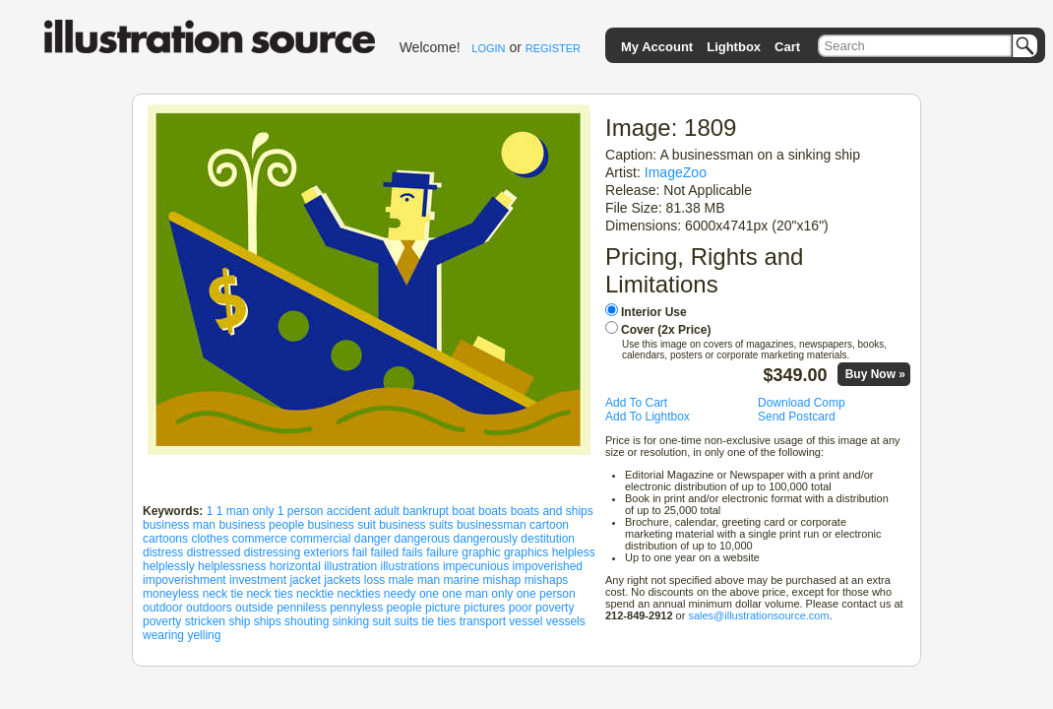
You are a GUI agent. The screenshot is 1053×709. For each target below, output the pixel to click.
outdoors (209, 607)
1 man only (246, 511)
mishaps (547, 580)
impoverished (548, 566)
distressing (272, 552)
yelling (203, 635)
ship (239, 621)
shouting (306, 621)
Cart (787, 46)
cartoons (165, 539)
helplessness (232, 566)
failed (384, 552)
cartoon (549, 525)
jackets (342, 580)
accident (349, 511)
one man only (477, 594)
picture (443, 607)
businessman (491, 525)
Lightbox (734, 46)
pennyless (356, 607)
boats (492, 511)
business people (261, 525)
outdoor (163, 607)
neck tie (223, 594)
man (428, 580)
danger (372, 539)
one (429, 594)
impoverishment (184, 580)
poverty (554, 607)
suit (382, 621)
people (404, 607)
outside (254, 607)
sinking (351, 621)
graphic (481, 552)
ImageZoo (676, 172)
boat (463, 511)
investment (257, 580)
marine (462, 580)
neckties (358, 594)
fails (413, 552)
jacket (304, 580)
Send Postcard (797, 416)
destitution (548, 539)
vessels (566, 621)
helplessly (169, 566)
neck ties (269, 594)
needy (400, 594)
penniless (302, 607)
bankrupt (426, 511)
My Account (657, 46)
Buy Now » (875, 374)
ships (267, 621)
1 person (301, 511)
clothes (209, 539)
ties (447, 621)
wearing (163, 635)
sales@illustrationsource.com (758, 615)
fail (359, 552)
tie (428, 621)
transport (483, 621)
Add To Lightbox (647, 416)
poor (520, 607)
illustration (350, 566)
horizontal (295, 566)
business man (179, 525)
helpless (573, 552)
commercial (320, 539)
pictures (484, 607)
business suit (341, 525)
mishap (502, 580)
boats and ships (552, 511)
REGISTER (553, 48)
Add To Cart (636, 403)
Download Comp (801, 403)
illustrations (410, 566)
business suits (416, 525)
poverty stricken (184, 621)
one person (546, 594)
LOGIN (488, 48)
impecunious (476, 566)
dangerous (423, 539)
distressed (214, 552)
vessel (525, 621)
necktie (315, 594)
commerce (259, 539)
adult (387, 511)
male (401, 580)
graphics (526, 552)
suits (407, 621)
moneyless (171, 594)
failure (442, 552)
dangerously (486, 539)
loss (374, 580)
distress (163, 552)
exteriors (325, 552)
